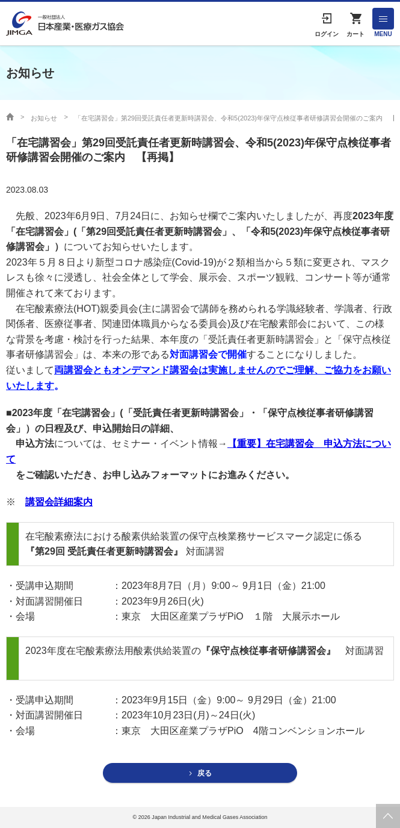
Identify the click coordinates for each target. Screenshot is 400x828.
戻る (204, 773)
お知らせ (44, 118)
